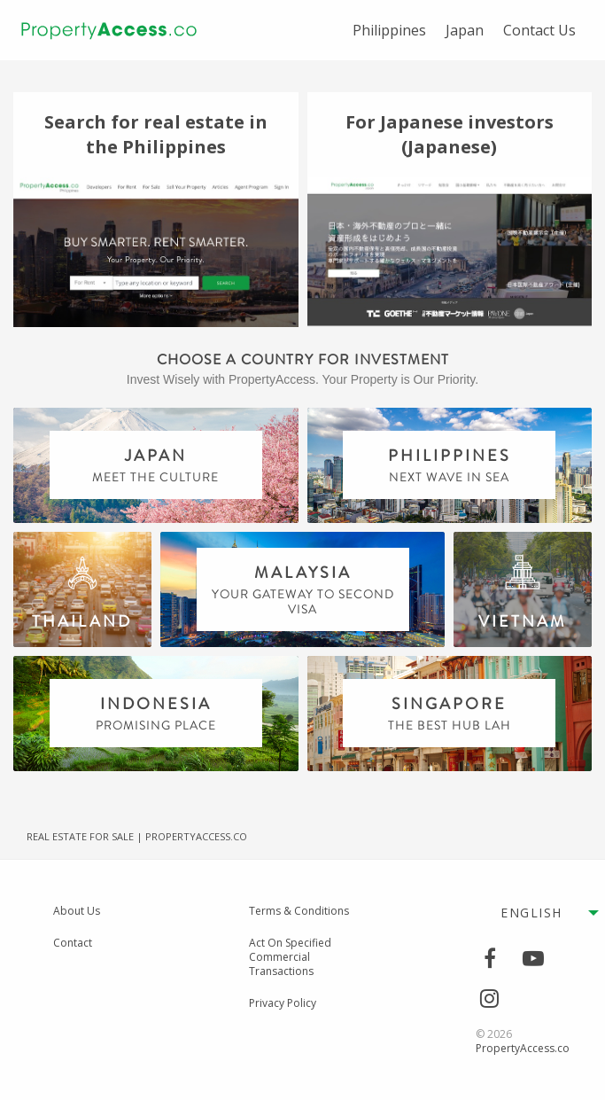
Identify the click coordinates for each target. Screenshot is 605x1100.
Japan (465, 30)
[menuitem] (389, 30)
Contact (72, 943)
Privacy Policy (282, 1003)
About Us (76, 911)
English (531, 912)
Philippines (389, 30)
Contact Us (539, 30)
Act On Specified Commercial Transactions (290, 957)
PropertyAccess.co (523, 1048)
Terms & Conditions (299, 911)
